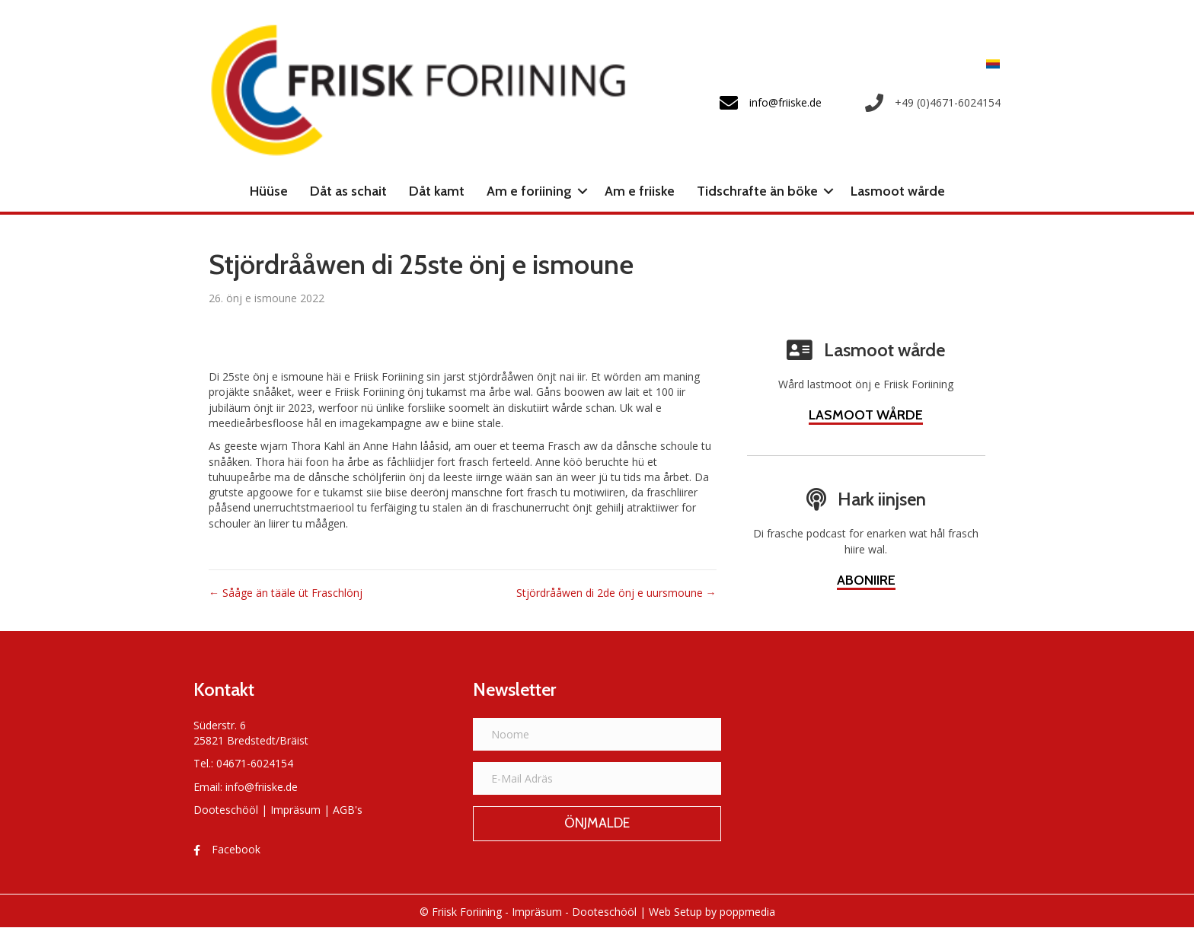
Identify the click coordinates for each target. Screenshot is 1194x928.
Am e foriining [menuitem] (529, 191)
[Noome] (597, 734)
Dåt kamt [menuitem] (437, 191)
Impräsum (295, 809)
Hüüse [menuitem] (269, 191)
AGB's (347, 809)
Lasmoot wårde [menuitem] (898, 191)
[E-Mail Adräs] (597, 778)
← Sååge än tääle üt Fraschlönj (285, 592)
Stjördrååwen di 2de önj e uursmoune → (616, 592)
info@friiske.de (261, 787)
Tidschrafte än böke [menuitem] (757, 191)
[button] (582, 191)
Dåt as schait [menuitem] (348, 191)
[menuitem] (989, 63)
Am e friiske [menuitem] (640, 191)
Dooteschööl (225, 809)
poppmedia (747, 911)
